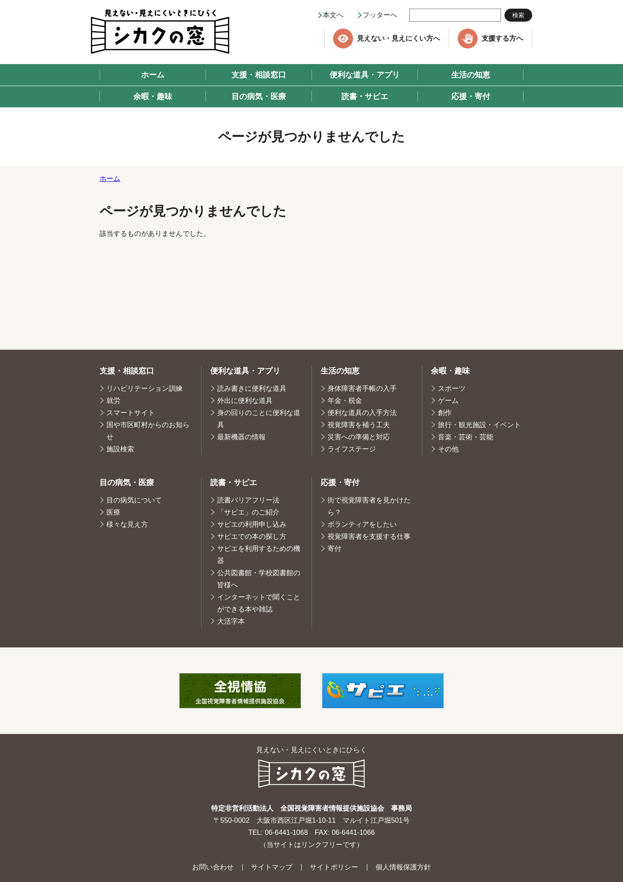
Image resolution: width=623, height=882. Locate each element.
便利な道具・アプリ (245, 371)
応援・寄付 (340, 482)
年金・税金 (345, 400)
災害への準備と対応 (359, 437)
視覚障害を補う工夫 (359, 424)
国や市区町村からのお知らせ (147, 431)
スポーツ (452, 388)
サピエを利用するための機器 (258, 554)
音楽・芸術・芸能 (465, 437)
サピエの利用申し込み (251, 524)
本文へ (333, 15)
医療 (113, 512)
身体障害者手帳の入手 (362, 388)
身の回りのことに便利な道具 (258, 418)
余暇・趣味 (450, 371)
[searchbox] (455, 15)
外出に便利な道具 (245, 400)
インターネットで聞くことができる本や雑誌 (258, 603)
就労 (113, 400)
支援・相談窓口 (127, 371)
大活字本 (231, 621)
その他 (448, 449)
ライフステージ (352, 449)
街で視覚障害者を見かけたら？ (369, 506)
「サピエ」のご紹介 (248, 512)
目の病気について (134, 500)
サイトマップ (271, 867)
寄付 (334, 548)
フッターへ (380, 15)
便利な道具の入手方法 (362, 412)
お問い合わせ (213, 867)
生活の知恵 (340, 371)
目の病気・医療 (127, 482)
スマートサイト (130, 412)
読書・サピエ (233, 482)
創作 (445, 412)
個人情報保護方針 (403, 867)
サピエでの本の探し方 (251, 536)
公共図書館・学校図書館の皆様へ (258, 579)
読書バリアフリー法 (248, 500)
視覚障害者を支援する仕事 (369, 536)
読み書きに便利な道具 (251, 388)
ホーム (110, 178)
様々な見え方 (127, 524)
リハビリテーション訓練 (144, 388)
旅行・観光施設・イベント (479, 424)
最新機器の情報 (241, 437)
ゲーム (448, 400)
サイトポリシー (334, 867)
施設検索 (120, 449)
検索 (518, 15)
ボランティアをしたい (362, 524)
